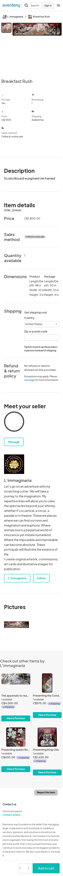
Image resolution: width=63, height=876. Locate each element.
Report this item (46, 792)
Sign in (48, 5)
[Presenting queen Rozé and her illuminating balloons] (15, 749)
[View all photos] (37, 48)
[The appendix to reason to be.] (15, 697)
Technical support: (16, 813)
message (29, 379)
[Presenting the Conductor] (47, 695)
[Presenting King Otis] (47, 751)
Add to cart (46, 868)
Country (29, 318)
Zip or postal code (35, 331)
